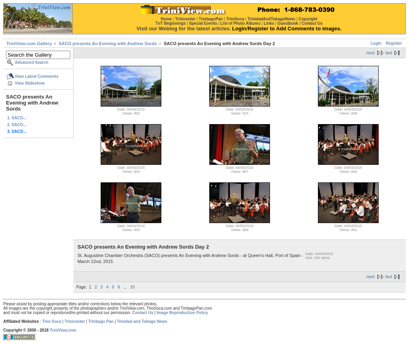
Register (394, 43)
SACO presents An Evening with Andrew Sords (108, 43)
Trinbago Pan (100, 321)
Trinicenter (75, 321)
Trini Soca (52, 321)
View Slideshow (30, 83)
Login (376, 43)
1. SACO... (16, 118)
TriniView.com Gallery (29, 43)
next (370, 53)
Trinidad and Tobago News (142, 321)
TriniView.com (63, 330)
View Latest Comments (36, 76)
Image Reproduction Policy (182, 312)
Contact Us (142, 312)
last (388, 53)
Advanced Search (31, 62)
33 (132, 287)
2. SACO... (16, 125)
